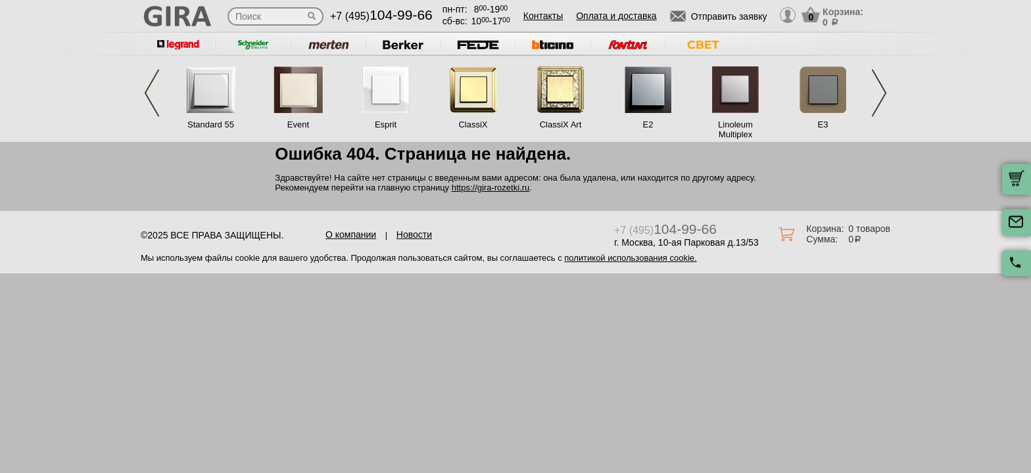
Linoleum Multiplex (735, 129)
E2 (648, 124)
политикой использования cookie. (630, 258)
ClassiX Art (561, 124)
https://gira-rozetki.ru (491, 187)
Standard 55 (210, 124)
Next (879, 93)
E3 (823, 124)
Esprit (385, 124)
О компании (350, 234)
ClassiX (472, 124)
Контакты (543, 16)
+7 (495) (381, 16)
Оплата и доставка (616, 16)
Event (298, 124)
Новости (414, 234)
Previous (152, 93)
